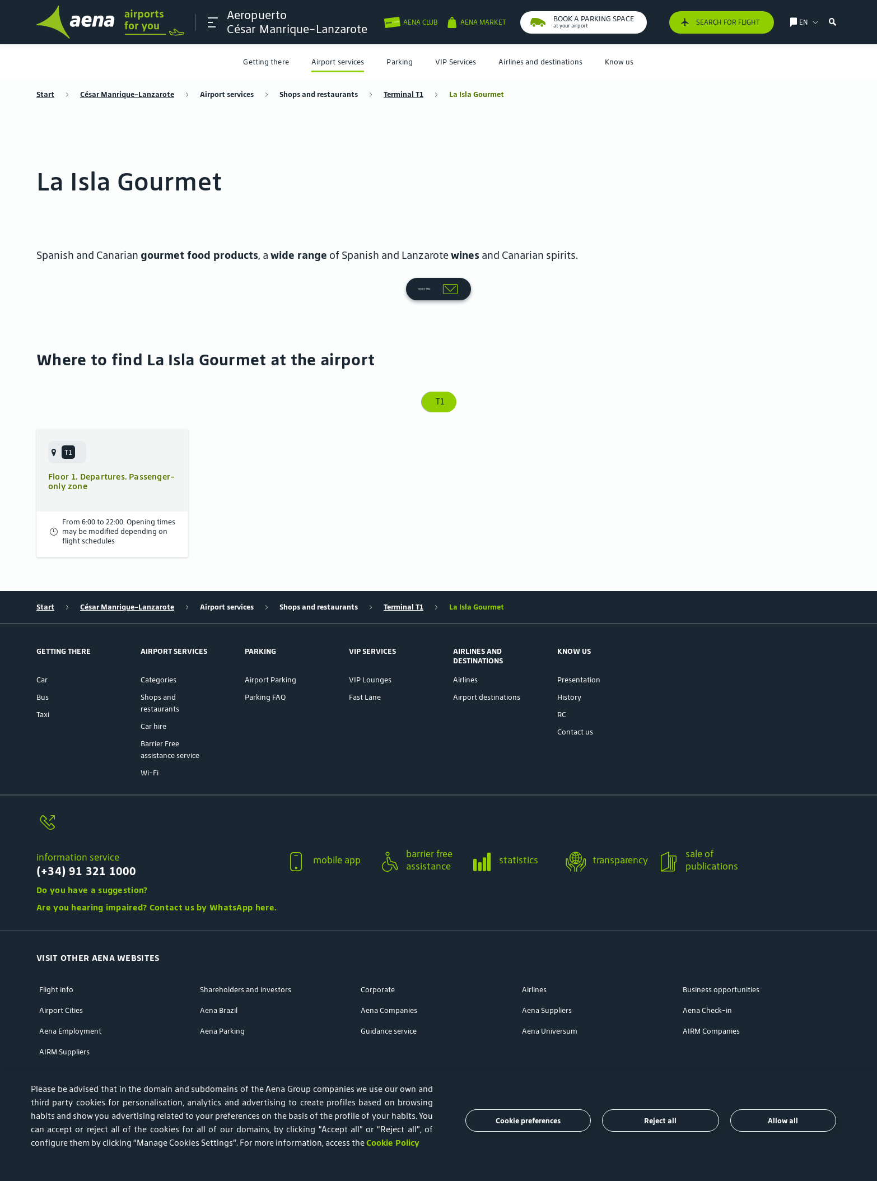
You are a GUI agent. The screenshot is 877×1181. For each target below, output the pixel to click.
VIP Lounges (370, 642)
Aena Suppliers (547, 973)
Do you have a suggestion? (92, 852)
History (569, 659)
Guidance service (389, 993)
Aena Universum (549, 993)
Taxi (42, 677)
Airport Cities (61, 973)
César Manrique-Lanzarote (127, 94)
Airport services (338, 62)
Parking (399, 62)
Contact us (575, 694)
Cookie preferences (528, 1121)
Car (42, 642)
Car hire (153, 689)
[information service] (156, 791)
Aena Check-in (707, 973)
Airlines (465, 642)
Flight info (56, 952)
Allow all (783, 1121)
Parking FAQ (265, 659)
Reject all (660, 1121)
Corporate (378, 952)
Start (45, 94)
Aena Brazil (218, 973)
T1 (439, 364)
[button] (214, 22)
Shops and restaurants (318, 94)
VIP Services (455, 62)
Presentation (578, 642)
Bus (42, 659)
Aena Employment (70, 993)
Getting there (265, 62)
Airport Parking (270, 642)
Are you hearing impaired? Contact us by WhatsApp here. (156, 869)
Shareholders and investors (245, 952)
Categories (158, 642)
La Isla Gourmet (476, 94)
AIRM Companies (711, 993)
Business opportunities (721, 952)
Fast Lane (365, 659)
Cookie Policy (392, 1142)
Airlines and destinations (540, 62)
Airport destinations (486, 659)
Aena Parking (222, 993)
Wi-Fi (149, 735)
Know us (619, 62)
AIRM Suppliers (64, 1014)
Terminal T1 (403, 94)
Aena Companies (389, 973)
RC (561, 677)
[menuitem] (266, 62)
